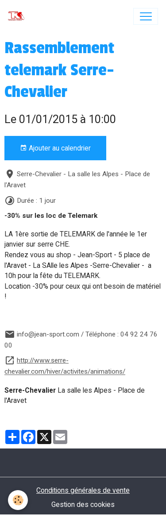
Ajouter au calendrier (55, 148)
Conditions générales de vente (83, 490)
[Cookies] (18, 500)
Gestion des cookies (83, 504)
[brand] (18, 16)
